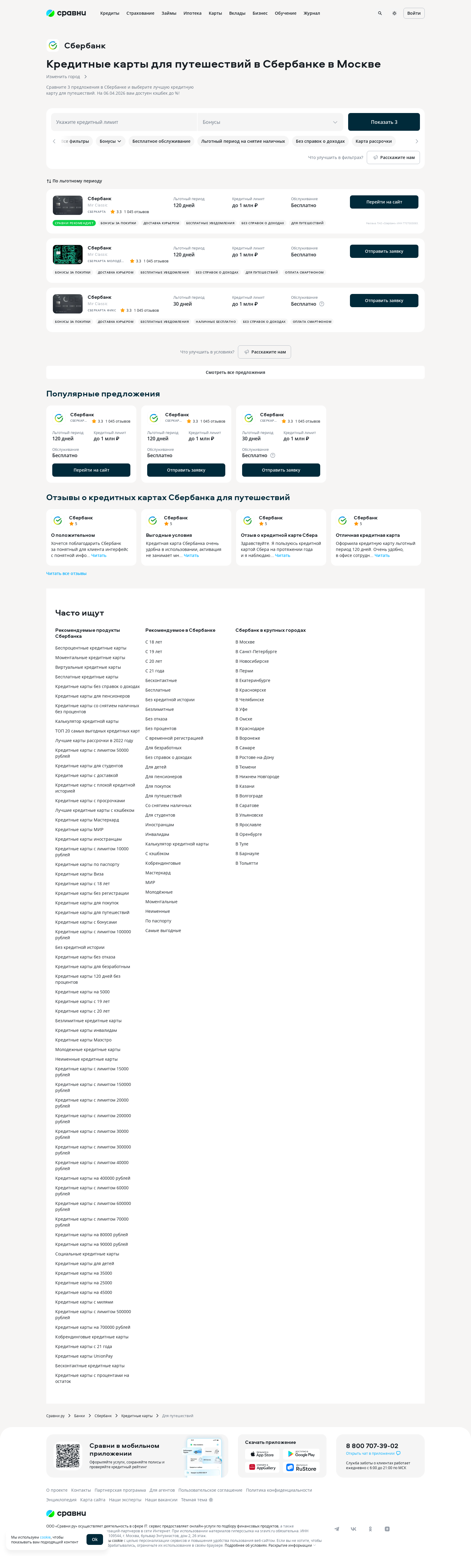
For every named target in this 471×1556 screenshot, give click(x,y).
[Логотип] (66, 1512)
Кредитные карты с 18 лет (82, 882)
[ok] (370, 1528)
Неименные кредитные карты (86, 1058)
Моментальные (161, 900)
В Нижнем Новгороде (257, 775)
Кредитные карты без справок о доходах (97, 685)
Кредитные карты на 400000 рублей (92, 1177)
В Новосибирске (252, 660)
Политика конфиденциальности (279, 1489)
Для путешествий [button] (307, 222)
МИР (150, 881)
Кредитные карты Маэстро (83, 1038)
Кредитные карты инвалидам (86, 1029)
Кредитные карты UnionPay (84, 1355)
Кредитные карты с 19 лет (82, 1000)
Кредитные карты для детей (84, 1262)
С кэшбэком (157, 852)
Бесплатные (158, 689)
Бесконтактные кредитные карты (90, 1364)
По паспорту (158, 919)
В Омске (243, 717)
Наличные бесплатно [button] (216, 320)
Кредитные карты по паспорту (87, 863)
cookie (45, 1537)
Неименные (157, 910)
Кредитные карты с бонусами (86, 921)
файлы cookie (111, 1539)
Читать (98, 554)
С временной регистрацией (174, 737)
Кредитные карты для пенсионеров (92, 695)
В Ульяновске (249, 814)
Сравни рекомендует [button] (74, 222)
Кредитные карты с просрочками (90, 799)
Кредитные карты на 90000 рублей (91, 1243)
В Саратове (247, 804)
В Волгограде (249, 794)
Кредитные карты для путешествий (92, 911)
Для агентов (162, 1489)
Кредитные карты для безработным (92, 965)
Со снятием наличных (168, 804)
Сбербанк (81, 516)
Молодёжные (159, 891)
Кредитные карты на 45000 (83, 1291)
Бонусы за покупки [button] (118, 222)
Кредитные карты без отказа (85, 955)
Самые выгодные (163, 929)
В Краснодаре (249, 727)
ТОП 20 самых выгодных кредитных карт (97, 729)
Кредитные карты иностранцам (88, 838)
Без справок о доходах (168, 756)
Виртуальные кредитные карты (88, 666)
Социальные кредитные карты (87, 1252)
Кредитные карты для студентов (89, 764)
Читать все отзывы (66, 572)
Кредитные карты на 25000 (83, 1281)
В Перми (244, 669)
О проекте (57, 1489)
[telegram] (337, 1528)
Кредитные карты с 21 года (83, 1345)
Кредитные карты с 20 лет (82, 1010)
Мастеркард (158, 871)
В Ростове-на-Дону (254, 756)
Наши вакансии (161, 1498)
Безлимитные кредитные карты (88, 1019)
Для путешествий (163, 794)
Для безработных (163, 746)
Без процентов (160, 727)
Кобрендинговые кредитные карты (92, 1335)
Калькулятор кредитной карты (87, 720)
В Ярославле (248, 823)
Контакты (81, 1489)
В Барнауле (247, 852)
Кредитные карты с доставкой (86, 774)
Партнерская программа (120, 1489)
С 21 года (154, 669)
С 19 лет (153, 650)
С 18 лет (153, 640)
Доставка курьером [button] (161, 222)
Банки (79, 1414)
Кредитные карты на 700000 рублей (92, 1326)
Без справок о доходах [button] (263, 222)
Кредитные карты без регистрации (92, 892)
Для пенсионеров (163, 775)
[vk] (354, 1528)
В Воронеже (247, 737)
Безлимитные (159, 708)
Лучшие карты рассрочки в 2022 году (94, 739)
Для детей (155, 766)
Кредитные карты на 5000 (82, 990)
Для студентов (160, 814)
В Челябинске (249, 698)
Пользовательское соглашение (210, 1489)
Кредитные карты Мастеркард (87, 818)
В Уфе (241, 708)
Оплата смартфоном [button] (304, 271)
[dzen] (387, 1528)
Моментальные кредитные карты (90, 656)
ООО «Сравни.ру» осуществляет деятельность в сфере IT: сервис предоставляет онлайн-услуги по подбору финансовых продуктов (162, 1524)
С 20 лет (153, 660)
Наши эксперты (125, 1498)
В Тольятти (246, 862)
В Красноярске (250, 689)
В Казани (244, 785)
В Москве (245, 640)
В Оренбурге (248, 833)
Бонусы (111, 141)
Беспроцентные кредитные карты (90, 647)
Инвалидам (157, 833)
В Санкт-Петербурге (256, 650)
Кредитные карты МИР (79, 828)
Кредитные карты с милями (84, 1301)
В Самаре (245, 746)
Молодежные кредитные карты (87, 1048)
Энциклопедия (61, 1498)
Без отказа (156, 717)
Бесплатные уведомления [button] (210, 222)
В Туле (241, 842)
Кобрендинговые (163, 862)
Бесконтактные (161, 679)
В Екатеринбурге (252, 679)
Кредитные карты (137, 1414)
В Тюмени (245, 766)
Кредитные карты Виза (79, 873)
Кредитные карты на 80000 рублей (91, 1233)
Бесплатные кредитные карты (86, 675)
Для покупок (158, 785)
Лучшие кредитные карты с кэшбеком (94, 809)
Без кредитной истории (80, 946)
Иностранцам (159, 823)
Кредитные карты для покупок (87, 901)
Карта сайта (92, 1498)
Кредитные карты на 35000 (83, 1272)
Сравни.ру (55, 1414)
